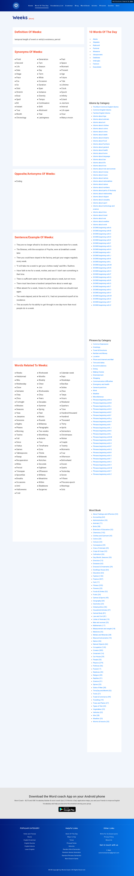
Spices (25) (97, 684)
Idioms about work (100, 225)
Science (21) (97, 681)
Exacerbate (97, 67)
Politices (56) (98, 666)
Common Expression (100, 344)
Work (95, 390)
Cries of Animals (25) (101, 548)
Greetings (96, 347)
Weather (96, 394)
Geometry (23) (98, 604)
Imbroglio (96, 61)
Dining (95, 369)
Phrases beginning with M (102, 437)
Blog (77, 5)
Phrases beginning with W (102, 468)
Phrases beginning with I (102, 425)
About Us (109, 840)
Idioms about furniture (101, 144)
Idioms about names (100, 178)
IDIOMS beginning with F (102, 243)
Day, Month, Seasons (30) (102, 557)
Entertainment (98, 375)
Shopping (96, 378)
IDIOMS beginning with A (102, 228)
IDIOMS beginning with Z (102, 305)
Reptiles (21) (97, 678)
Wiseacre (96, 51)
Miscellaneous (98, 397)
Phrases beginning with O (102, 443)
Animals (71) (98, 523)
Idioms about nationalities (102, 181)
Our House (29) (98, 657)
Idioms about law (99, 159)
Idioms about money (100, 172)
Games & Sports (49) (101, 598)
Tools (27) (97, 694)
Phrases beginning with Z (102, 474)
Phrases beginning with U (102, 462)
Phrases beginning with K (102, 431)
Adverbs (71, 846)
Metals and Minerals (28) (102, 635)
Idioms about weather (101, 221)
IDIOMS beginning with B (102, 231)
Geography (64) (99, 601)
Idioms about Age (99, 116)
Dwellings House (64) (101, 570)
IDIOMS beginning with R (102, 280)
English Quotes (30, 843)
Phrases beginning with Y (102, 471)
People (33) (97, 660)
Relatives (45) (98, 672)
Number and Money (100, 353)
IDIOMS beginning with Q (102, 277)
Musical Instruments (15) (102, 638)
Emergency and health (101, 384)
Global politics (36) (100, 607)
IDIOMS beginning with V (102, 293)
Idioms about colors (100, 128)
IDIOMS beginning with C (102, 234)
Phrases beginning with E (102, 412)
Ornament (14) (98, 653)
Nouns (30, 837)
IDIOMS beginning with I (102, 252)
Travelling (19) (98, 700)
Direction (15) (98, 560)
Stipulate (96, 42)
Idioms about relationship (102, 194)
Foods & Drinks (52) (100, 591)
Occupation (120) (99, 647)
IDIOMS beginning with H (102, 249)
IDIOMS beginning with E (102, 240)
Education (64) (98, 573)
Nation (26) (97, 641)
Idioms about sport (100, 203)
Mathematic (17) (99, 625)
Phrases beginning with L (102, 434)
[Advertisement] (48, 143)
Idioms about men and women (104, 169)
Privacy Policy (109, 837)
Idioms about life (99, 163)
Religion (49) (97, 675)
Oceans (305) (98, 650)
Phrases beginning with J (102, 428)
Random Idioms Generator (71, 852)
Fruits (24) (97, 594)
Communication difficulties (103, 381)
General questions (99, 387)
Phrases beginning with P (102, 446)
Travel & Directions (100, 350)
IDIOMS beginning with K (102, 259)
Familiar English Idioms (101, 113)
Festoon (96, 64)
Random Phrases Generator (71, 855)
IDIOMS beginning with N (102, 268)
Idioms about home (100, 153)
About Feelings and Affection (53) (105, 514)
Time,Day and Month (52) (102, 691)
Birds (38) (96, 526)
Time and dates (98, 363)
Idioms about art (99, 122)
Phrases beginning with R (102, 452)
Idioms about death (100, 135)
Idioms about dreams (101, 138)
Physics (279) (98, 663)
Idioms (94, 5)
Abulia (95, 39)
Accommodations (99, 366)
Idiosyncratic (98, 55)
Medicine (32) (98, 632)
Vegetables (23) (99, 709)
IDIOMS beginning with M (102, 265)
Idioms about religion (101, 197)
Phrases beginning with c (102, 406)
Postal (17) (97, 669)
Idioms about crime (100, 132)
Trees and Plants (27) (101, 703)
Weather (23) (98, 718)
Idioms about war (99, 218)
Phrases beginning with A (102, 400)
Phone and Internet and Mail (103, 359)
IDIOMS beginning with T (102, 286)
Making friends (98, 372)
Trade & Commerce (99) (102, 697)
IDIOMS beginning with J (102, 255)
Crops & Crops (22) (100, 551)
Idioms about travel (100, 215)
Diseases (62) (98, 564)
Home (30, 5)
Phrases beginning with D (102, 409)
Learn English (29, 849)
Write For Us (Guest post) (109, 834)
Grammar (69, 5)
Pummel (96, 48)
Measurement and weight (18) (104, 629)
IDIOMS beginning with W (102, 296)
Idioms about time (100, 212)
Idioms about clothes (101, 125)
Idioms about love (99, 166)
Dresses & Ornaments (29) (103, 567)
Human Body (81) (99, 613)
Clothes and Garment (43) (102, 536)
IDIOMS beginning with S (102, 283)
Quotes (111, 5)
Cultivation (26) (98, 554)
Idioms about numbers (101, 187)
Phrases (102, 5)
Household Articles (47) (102, 610)
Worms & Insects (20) (101, 722)
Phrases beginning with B (102, 403)
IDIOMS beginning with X (102, 299)
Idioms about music (100, 175)
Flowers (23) (97, 588)
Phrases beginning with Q (102, 449)
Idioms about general (101, 147)
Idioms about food (100, 141)
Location (96, 356)
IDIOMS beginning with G (102, 246)
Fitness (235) (98, 585)
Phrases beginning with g (102, 418)
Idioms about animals (101, 119)
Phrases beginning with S (102, 456)
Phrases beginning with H (102, 422)
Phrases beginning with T (102, 459)
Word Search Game (71, 858)
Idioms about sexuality (101, 200)
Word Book (85, 5)
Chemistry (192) (99, 533)
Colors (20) (97, 539)
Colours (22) (97, 542)
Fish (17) (96, 582)
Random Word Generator (71, 849)
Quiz (117, 5)
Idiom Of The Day (72, 834)
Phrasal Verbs (72, 843)
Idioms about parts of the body (104, 190)
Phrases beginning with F (102, 415)
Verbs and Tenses (30, 834)
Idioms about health (100, 150)
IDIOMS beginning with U (102, 290)
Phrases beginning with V (102, 465)
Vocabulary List (56, 5)
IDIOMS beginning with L (102, 262)
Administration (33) (100, 520)
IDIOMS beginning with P (102, 274)
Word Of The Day (42, 5)
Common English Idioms (102, 110)
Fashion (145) (98, 576)
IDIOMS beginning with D (102, 237)
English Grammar (30, 840)
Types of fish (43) (99, 706)
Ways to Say (71, 837)
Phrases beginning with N (102, 440)
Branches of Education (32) (103, 530)
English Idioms (30, 846)
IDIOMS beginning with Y (102, 302)
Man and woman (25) (101, 622)
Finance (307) (98, 579)
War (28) (96, 715)
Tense (71, 840)
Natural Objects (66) (100, 644)
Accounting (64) (99, 517)
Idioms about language (101, 156)
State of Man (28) (99, 688)
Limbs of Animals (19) (101, 619)
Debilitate (96, 58)
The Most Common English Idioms (106, 107)
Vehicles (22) (98, 712)
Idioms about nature (100, 184)
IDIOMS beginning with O (102, 271)
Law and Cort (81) (99, 616)
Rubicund (96, 45)
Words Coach (66, 870)
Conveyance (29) (99, 545)
